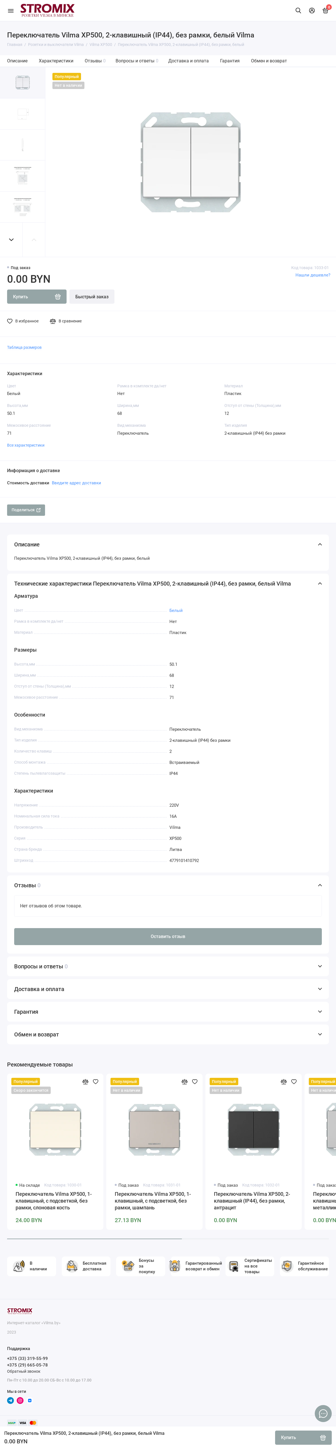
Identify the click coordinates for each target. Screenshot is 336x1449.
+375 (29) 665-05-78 (27, 1365)
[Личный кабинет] (312, 10)
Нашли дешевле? (312, 275)
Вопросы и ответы (137, 61)
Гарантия (230, 61)
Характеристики (56, 61)
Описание (17, 61)
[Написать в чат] (323, 1413)
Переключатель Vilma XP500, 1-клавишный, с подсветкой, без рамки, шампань (153, 1201)
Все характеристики (25, 445)
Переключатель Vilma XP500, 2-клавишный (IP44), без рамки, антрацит (252, 1201)
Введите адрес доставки (76, 482)
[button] (11, 240)
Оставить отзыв (168, 936)
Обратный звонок (24, 1371)
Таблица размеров (24, 347)
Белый (176, 610)
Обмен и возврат (269, 61)
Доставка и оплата (188, 61)
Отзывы (95, 61)
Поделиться (26, 510)
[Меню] (10, 10)
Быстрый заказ (92, 296)
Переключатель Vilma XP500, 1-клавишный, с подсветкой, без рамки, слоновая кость (54, 1201)
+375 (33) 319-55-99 (27, 1358)
